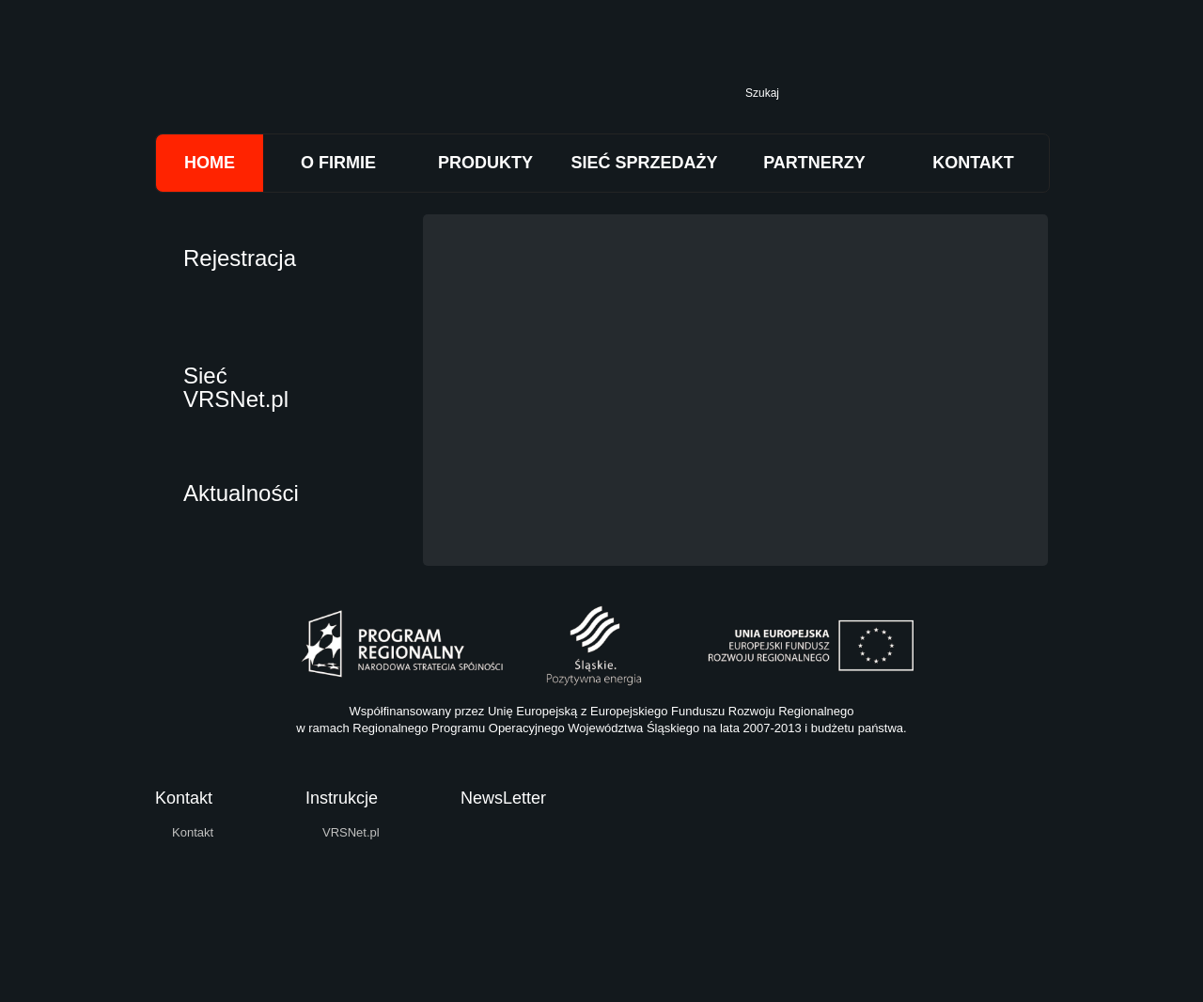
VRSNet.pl (351, 832)
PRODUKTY (485, 162)
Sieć (236, 384)
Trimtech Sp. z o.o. (394, 86)
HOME (209, 162)
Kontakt (192, 832)
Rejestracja (239, 258)
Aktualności (241, 493)
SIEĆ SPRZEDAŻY (643, 162)
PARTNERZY (814, 162)
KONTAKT (973, 162)
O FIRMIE (338, 162)
